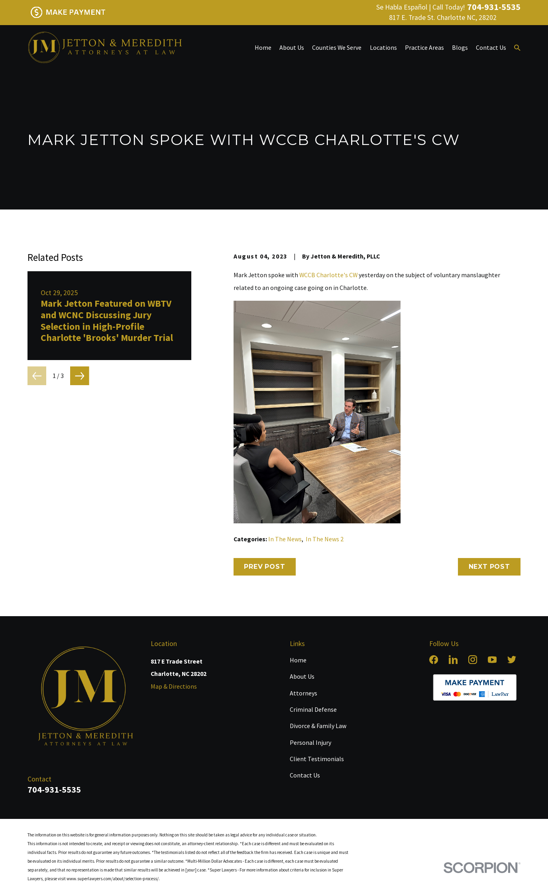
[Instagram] (472, 659)
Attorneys (303, 693)
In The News (285, 539)
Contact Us (305, 775)
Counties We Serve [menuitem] (336, 47)
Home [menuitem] (263, 47)
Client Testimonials (317, 759)
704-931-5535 (494, 7)
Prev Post (264, 566)
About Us (302, 676)
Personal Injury (310, 742)
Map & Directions (174, 686)
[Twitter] (511, 659)
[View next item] (79, 376)
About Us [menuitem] (291, 47)
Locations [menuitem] (383, 47)
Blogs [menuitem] (460, 47)
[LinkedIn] (453, 659)
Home (298, 660)
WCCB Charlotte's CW (328, 275)
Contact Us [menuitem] (491, 47)
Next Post (489, 566)
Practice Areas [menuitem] (424, 47)
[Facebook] (433, 659)
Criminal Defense (313, 709)
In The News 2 (325, 539)
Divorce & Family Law (318, 726)
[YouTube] (492, 659)
